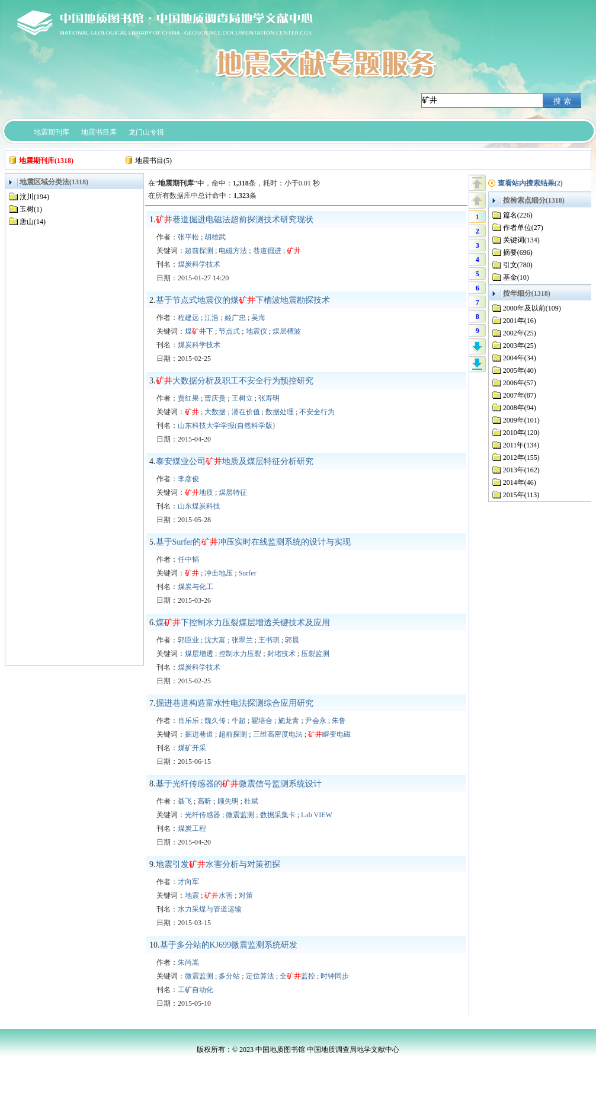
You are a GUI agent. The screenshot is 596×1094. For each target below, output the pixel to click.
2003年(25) (519, 345)
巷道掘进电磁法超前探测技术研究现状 (234, 219)
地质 (199, 492)
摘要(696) (518, 252)
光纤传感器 (202, 815)
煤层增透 (199, 654)
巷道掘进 (267, 251)
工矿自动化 (195, 990)
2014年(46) (519, 482)
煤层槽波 (287, 331)
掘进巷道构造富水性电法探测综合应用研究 (234, 703)
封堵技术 (281, 654)
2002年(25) (519, 333)
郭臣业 (188, 640)
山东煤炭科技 (199, 506)
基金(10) (516, 277)
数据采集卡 (278, 815)
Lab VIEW (316, 815)
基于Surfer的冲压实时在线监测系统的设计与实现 (253, 542)
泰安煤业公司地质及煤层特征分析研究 (234, 461)
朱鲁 (339, 720)
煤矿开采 (192, 748)
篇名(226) (518, 215)
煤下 (199, 331)
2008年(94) (519, 408)
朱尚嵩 (188, 962)
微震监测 (240, 815)
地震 (192, 895)
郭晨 (292, 640)
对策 (246, 895)
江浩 (211, 318)
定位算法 (260, 976)
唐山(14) (33, 221)
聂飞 (185, 801)
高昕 (204, 801)
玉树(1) (31, 209)
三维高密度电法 (278, 734)
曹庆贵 (215, 398)
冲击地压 (218, 573)
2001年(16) (519, 320)
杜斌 (251, 801)
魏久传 (215, 720)
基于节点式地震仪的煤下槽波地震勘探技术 (243, 300)
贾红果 (188, 398)
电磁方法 (233, 251)
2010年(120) (521, 432)
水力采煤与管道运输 (210, 909)
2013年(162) (521, 470)
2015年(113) (521, 495)
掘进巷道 (199, 734)
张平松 (188, 237)
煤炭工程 (192, 828)
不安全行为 (317, 412)
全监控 (297, 976)
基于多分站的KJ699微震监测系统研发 (229, 945)
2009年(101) (521, 420)
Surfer (248, 573)
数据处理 (279, 412)
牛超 (239, 720)
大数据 (215, 412)
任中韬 (188, 559)
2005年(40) (519, 370)
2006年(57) (519, 383)
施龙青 (288, 720)
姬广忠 (235, 318)
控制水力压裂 (240, 654)
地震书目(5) (153, 160)
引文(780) (518, 265)
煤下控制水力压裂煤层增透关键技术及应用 (243, 622)
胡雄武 (215, 237)
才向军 (188, 882)
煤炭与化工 (195, 587)
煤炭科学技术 (199, 264)
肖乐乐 (188, 720)
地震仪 (256, 331)
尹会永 (315, 720)
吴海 (258, 318)
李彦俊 (188, 479)
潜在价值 (246, 412)
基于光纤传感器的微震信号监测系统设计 (239, 783)
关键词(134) (521, 240)
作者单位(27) (523, 227)
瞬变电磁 (329, 734)
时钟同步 (335, 976)
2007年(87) (519, 395)
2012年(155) (521, 457)
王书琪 (269, 640)
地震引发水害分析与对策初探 (218, 864)
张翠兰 (242, 640)
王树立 (242, 398)
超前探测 (199, 251)
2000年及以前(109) (532, 308)
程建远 (188, 318)
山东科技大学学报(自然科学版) (226, 425)
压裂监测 (315, 654)
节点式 (229, 331)
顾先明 (228, 801)
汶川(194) (34, 197)
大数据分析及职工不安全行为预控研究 (234, 380)
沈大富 (215, 640)
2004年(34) (519, 358)
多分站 (229, 976)
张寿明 (269, 398)
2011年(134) (521, 445)
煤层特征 (233, 492)
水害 (218, 895)
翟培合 (262, 720)
